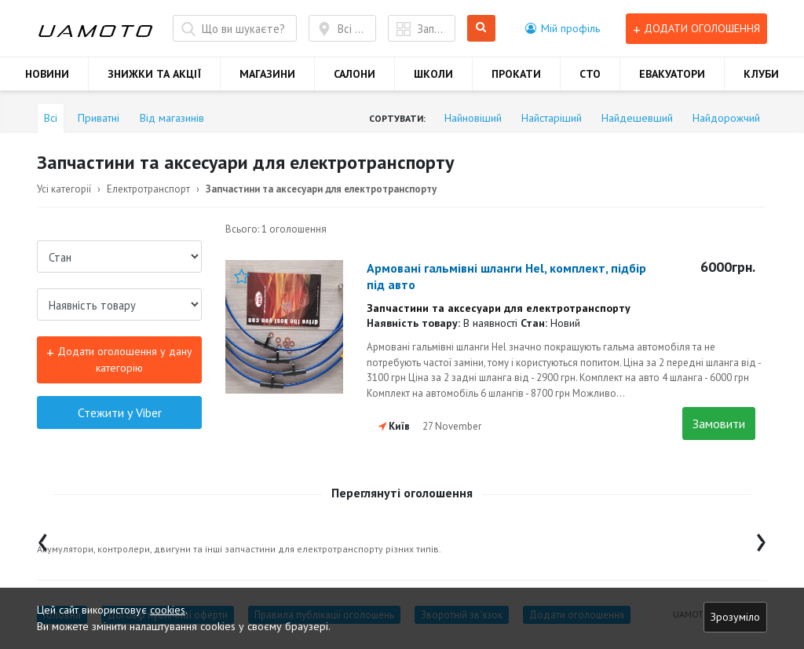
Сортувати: (397, 118)
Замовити (719, 423)
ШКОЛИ (433, 74)
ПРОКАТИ (516, 74)
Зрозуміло (735, 617)
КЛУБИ (761, 74)
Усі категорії (64, 189)
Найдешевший (637, 118)
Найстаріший (551, 118)
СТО (590, 74)
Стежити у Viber (120, 412)
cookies (167, 610)
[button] (562, 28)
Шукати (481, 28)
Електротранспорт (148, 189)
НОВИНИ (47, 74)
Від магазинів (172, 118)
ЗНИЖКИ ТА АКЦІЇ (154, 74)
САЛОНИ (354, 74)
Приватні (98, 118)
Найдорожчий (726, 118)
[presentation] (43, 538)
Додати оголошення (696, 29)
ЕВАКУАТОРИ (672, 74)
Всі (50, 118)
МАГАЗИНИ (267, 74)
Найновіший (473, 118)
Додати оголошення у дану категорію (119, 359)
